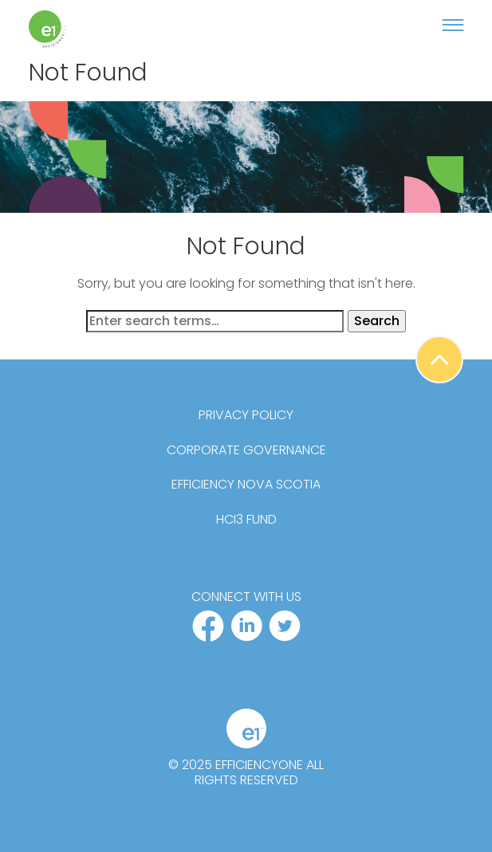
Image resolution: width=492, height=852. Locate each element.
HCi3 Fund (246, 520)
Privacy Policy (246, 415)
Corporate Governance (246, 450)
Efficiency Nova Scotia (246, 485)
